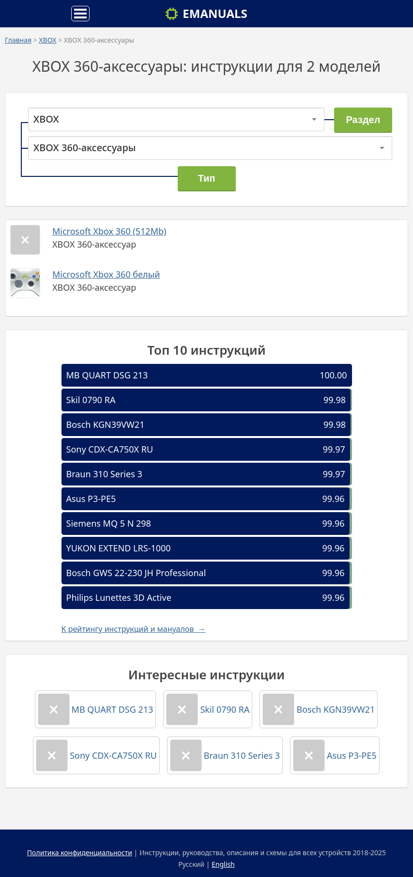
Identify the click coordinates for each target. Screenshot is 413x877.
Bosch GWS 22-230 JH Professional (136, 573)
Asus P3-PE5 (91, 498)
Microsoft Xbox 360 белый (106, 274)
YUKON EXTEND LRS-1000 (118, 548)
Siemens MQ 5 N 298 (108, 523)
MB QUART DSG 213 (107, 375)
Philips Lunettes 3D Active (118, 597)
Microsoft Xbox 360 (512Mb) (109, 231)
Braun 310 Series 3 (104, 474)
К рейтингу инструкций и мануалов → (133, 629)
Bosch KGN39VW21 (105, 424)
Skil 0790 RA (91, 400)
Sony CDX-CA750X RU (109, 449)
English (223, 864)
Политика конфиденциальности (79, 852)
